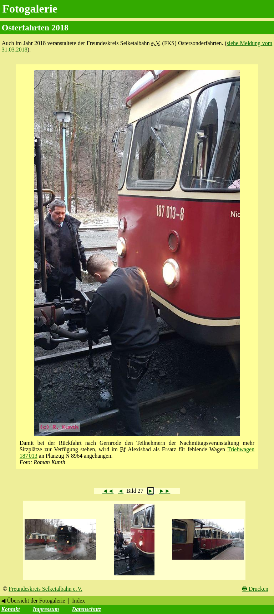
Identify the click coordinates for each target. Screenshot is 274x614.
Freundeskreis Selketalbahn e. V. (45, 589)
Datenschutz (86, 609)
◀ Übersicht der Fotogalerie (33, 601)
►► (165, 491)
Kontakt (10, 609)
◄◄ (108, 491)
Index (78, 601)
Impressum (46, 609)
